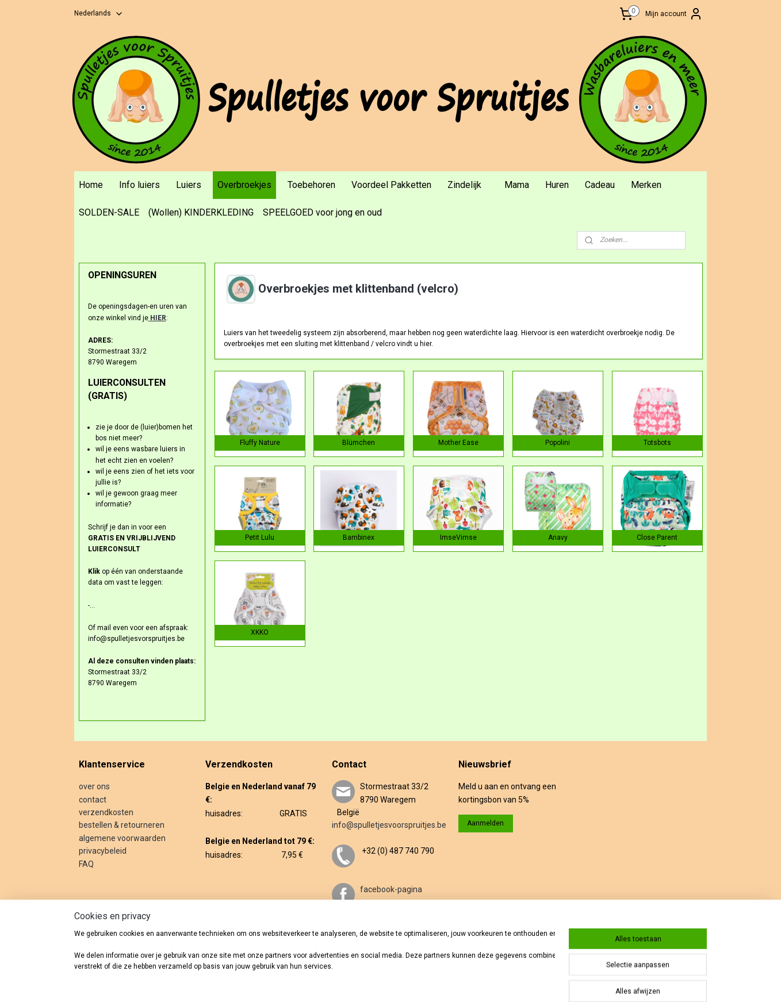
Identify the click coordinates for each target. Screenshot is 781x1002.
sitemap (392, 981)
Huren (557, 184)
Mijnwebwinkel (553, 981)
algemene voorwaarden (122, 838)
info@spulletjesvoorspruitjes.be (389, 825)
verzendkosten (106, 812)
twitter (372, 928)
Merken (646, 184)
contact (92, 799)
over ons (94, 786)
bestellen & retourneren (121, 825)
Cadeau (600, 184)
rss (414, 981)
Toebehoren (311, 184)
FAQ (86, 864)
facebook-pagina (391, 889)
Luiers (188, 184)
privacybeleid (103, 850)
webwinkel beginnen (456, 981)
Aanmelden (485, 823)
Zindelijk (464, 184)
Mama (516, 184)
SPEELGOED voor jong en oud (322, 212)
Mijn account (674, 14)
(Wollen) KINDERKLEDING (201, 212)
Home (91, 184)
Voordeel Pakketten (391, 184)
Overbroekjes (244, 184)
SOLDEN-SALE (109, 212)
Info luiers (139, 184)
